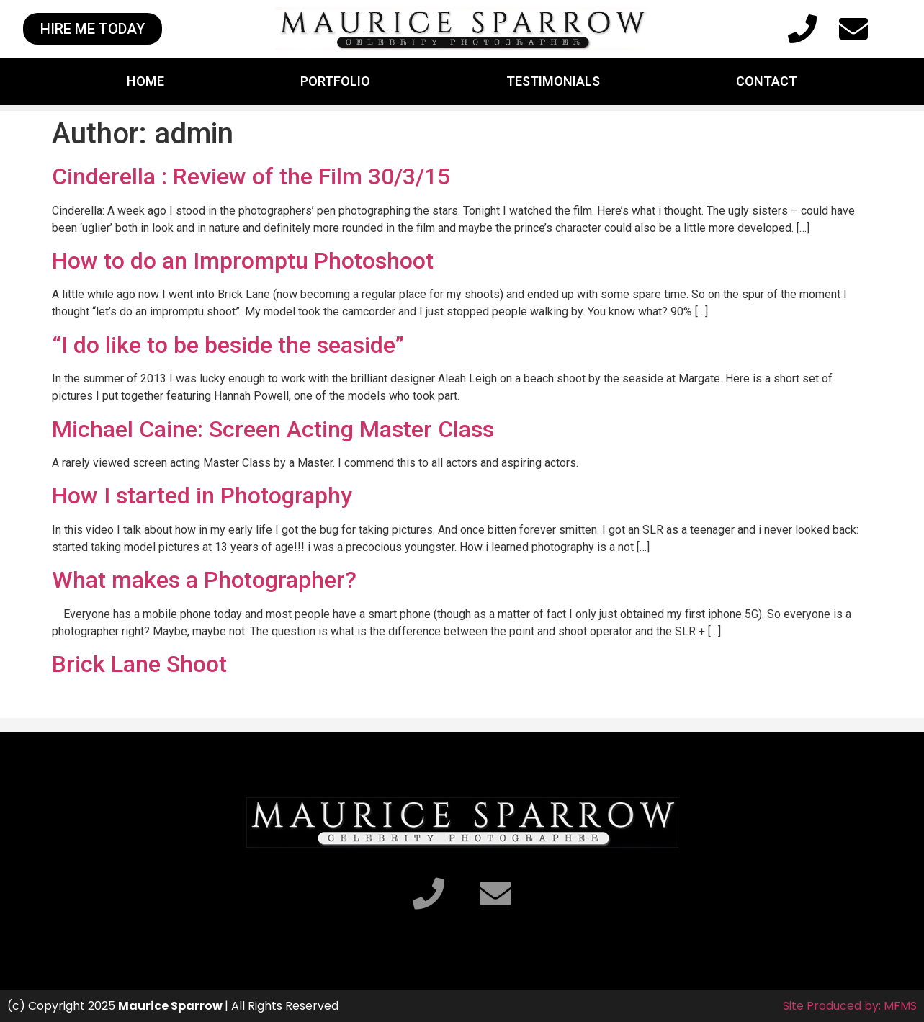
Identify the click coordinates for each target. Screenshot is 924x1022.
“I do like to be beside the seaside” (228, 345)
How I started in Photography (202, 495)
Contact (766, 81)
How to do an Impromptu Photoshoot (243, 260)
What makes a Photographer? (204, 579)
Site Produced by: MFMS (850, 1006)
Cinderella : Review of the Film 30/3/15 (251, 176)
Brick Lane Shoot (139, 664)
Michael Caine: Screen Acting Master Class (273, 429)
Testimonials (553, 81)
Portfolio (335, 81)
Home (145, 81)
